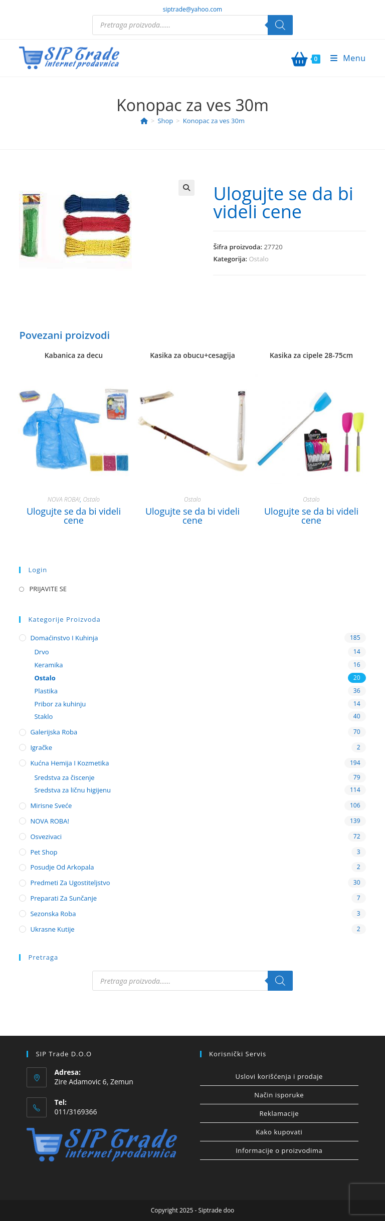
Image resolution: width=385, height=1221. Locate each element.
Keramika (48, 664)
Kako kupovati (279, 1131)
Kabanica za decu (74, 355)
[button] (186, 188)
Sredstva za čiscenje (64, 777)
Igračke (41, 747)
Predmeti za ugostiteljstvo (70, 882)
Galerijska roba (53, 731)
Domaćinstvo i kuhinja (64, 637)
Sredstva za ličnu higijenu (72, 789)
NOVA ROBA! (64, 499)
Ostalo (258, 258)
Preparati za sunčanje (63, 898)
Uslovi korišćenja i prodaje (279, 1076)
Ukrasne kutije (52, 929)
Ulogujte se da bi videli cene (283, 202)
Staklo (43, 716)
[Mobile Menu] (344, 58)
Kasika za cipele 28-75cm (311, 355)
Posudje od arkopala (62, 867)
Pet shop (43, 852)
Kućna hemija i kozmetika (69, 762)
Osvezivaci (46, 836)
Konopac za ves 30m (214, 120)
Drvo (41, 651)
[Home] (144, 120)
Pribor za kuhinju (60, 703)
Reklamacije (279, 1113)
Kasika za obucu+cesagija (192, 355)
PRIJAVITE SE (48, 588)
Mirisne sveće (51, 805)
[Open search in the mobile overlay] (192, 25)
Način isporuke (279, 1094)
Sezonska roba (53, 913)
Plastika (46, 690)
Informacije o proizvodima (279, 1150)
